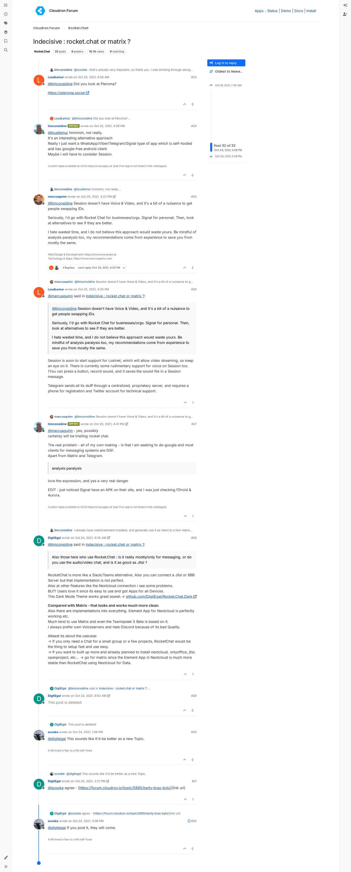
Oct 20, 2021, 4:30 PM (93, 289)
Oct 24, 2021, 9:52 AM (90, 695)
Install (311, 11)
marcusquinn (57, 196)
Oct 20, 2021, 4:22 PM (96, 196)
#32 (194, 821)
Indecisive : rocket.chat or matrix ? (115, 296)
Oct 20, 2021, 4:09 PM (109, 126)
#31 (194, 781)
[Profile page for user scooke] (39, 735)
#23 (194, 77)
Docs (298, 11)
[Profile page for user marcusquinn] (39, 199)
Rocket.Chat (42, 51)
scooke (53, 732)
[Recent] (6, 14)
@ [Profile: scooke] (80, 69)
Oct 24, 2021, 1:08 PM (88, 732)
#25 (194, 196)
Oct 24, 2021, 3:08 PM (88, 821)
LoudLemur (56, 77)
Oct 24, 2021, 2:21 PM (90, 781)
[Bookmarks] (6, 41)
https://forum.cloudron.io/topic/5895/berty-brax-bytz (124, 788)
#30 (194, 732)
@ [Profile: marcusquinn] (60, 296)
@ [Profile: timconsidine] (60, 84)
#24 (194, 126)
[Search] (6, 50)
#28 (194, 538)
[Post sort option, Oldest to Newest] (226, 71)
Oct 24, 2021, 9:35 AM (90, 538)
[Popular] (6, 32)
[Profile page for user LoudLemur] (39, 80)
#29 (194, 695)
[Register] (345, 14)
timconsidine (63, 69)
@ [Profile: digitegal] (57, 738)
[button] (6, 857)
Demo (286, 11)
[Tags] (6, 23)
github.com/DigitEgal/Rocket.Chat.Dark (161, 596)
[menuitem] (345, 5)
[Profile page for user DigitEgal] (39, 540)
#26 (194, 289)
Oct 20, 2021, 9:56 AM (93, 77)
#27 (194, 424)
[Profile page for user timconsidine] (39, 129)
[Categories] (6, 5)
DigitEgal (54, 538)
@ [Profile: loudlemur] (58, 132)
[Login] (345, 5)
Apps (259, 11)
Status (272, 11)
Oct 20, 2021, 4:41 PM (109, 424)
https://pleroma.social (68, 93)
